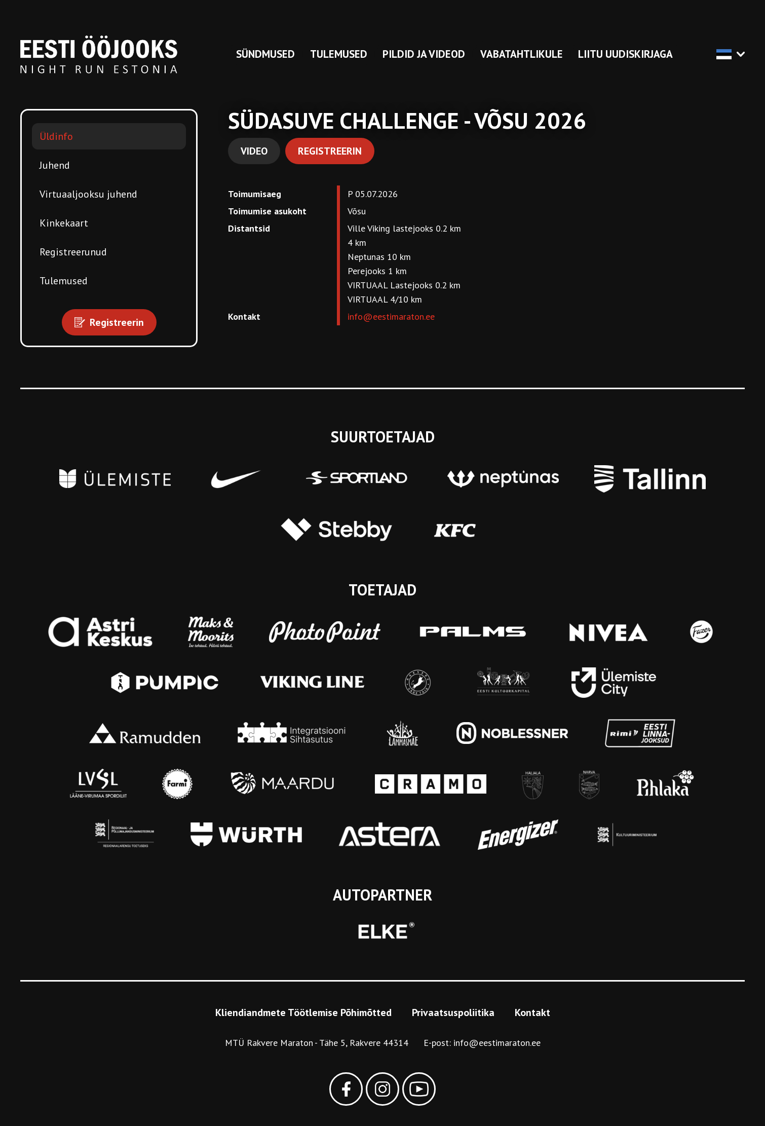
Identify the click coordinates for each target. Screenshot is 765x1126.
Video (254, 151)
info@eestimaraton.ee (391, 316)
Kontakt (532, 1012)
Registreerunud (73, 251)
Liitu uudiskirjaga (625, 54)
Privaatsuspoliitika (453, 1012)
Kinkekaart (64, 223)
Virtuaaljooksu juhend (88, 194)
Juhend (55, 165)
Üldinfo (56, 136)
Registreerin (330, 151)
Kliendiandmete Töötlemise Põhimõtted (303, 1012)
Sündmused (265, 54)
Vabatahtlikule (521, 54)
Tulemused (338, 54)
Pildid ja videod (423, 54)
